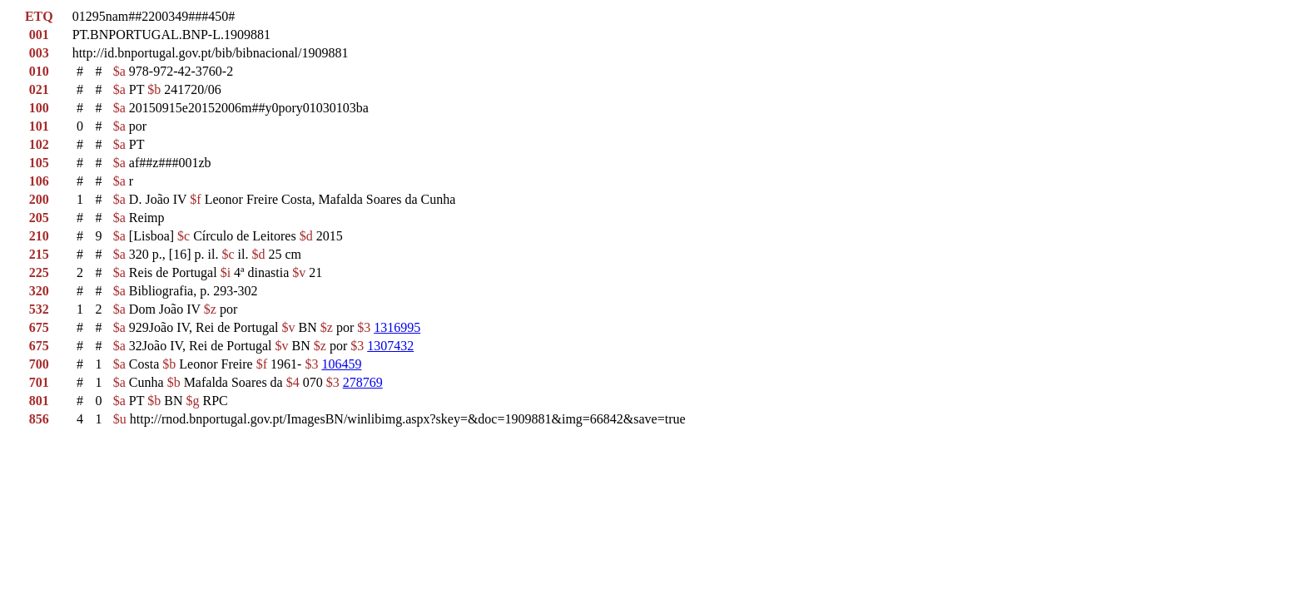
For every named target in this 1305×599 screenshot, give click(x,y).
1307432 (390, 346)
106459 (341, 364)
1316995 (397, 327)
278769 (363, 382)
